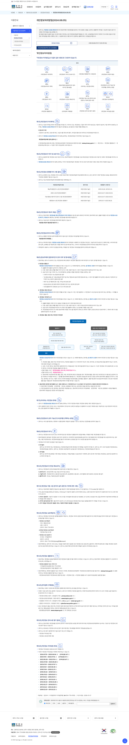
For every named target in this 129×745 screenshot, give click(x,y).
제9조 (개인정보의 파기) (46, 98)
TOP (125, 741)
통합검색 (112, 6)
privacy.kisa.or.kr (67, 596)
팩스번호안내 (55, 732)
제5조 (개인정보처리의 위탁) (47, 85)
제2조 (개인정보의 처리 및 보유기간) (67, 73)
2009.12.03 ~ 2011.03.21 (47, 689)
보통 (59, 703)
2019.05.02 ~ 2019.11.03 (47, 672)
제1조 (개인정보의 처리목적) (47, 73)
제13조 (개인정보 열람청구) (46, 110)
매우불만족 (71, 703)
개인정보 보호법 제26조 (58, 242)
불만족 (64, 703)
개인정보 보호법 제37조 (45, 299)
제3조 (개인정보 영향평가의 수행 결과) (87, 73)
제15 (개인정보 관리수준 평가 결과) (87, 110)
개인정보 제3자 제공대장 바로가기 (48, 223)
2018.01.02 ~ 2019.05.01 (48, 674)
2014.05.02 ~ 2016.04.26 (48, 682)
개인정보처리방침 (45, 12)
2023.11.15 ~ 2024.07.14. (47, 657)
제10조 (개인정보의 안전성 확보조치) (67, 98)
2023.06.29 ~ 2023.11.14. (48, 659)
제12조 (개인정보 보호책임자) (108, 98)
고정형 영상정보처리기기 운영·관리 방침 (98, 43)
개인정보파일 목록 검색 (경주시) (47, 139)
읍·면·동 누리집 (44, 718)
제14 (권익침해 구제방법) (67, 110)
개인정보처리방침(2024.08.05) (62, 12)
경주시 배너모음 (99, 718)
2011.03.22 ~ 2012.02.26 (48, 687)
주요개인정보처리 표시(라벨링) (47, 48)
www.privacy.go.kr (88, 143)
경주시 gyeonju (17, 7)
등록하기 (113, 704)
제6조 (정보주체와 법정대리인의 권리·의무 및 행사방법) (67, 85)
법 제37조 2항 (92, 358)
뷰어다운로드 (21, 736)
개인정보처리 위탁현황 (45, 239)
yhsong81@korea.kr (59, 541)
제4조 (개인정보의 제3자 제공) (107, 73)
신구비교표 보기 (64, 654)
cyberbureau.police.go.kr (69, 603)
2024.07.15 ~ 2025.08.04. (48, 654)
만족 (54, 703)
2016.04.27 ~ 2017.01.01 (47, 679)
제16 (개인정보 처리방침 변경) (107, 110)
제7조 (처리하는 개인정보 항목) (87, 85)
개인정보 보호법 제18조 (48, 127)
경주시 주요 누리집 (18, 718)
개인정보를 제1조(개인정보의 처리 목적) (59, 215)
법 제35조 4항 (90, 266)
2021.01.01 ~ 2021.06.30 (47, 667)
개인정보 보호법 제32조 (49, 136)
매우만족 (48, 703)
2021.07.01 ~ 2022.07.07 (48, 664)
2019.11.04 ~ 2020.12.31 (47, 669)
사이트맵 (116, 6)
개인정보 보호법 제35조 (45, 266)
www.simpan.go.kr (57, 610)
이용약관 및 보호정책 (31, 12)
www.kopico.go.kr (67, 598)
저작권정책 (44, 736)
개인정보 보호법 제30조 (50, 30)
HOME (13, 12)
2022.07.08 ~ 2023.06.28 (48, 662)
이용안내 (20, 12)
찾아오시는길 (52, 736)
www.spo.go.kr (76, 601)
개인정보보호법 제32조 (44, 162)
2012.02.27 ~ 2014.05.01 (48, 684)
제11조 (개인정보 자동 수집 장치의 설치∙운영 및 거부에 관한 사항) (87, 98)
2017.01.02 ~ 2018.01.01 (47, 677)
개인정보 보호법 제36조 (45, 292)
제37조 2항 (93, 299)
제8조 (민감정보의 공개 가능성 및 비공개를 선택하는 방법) (108, 85)
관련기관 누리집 (71, 718)
